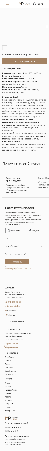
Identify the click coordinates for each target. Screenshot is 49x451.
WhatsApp (11, 310)
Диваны (8, 393)
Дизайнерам (10, 371)
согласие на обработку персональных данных (20, 268)
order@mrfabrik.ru (12, 306)
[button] (16, 321)
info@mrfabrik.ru (12, 347)
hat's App (15, 230)
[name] (23, 238)
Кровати (8, 400)
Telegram (11, 315)
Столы (8, 407)
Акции (7, 364)
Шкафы (8, 386)
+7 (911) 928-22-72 (13, 302)
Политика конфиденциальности (17, 436)
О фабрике (9, 357)
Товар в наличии (12, 410)
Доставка (9, 367)
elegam (35, 230)
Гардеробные (11, 390)
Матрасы (9, 404)
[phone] (23, 254)
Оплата (8, 360)
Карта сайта (10, 374)
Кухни (7, 383)
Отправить (17, 262)
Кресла (8, 397)
